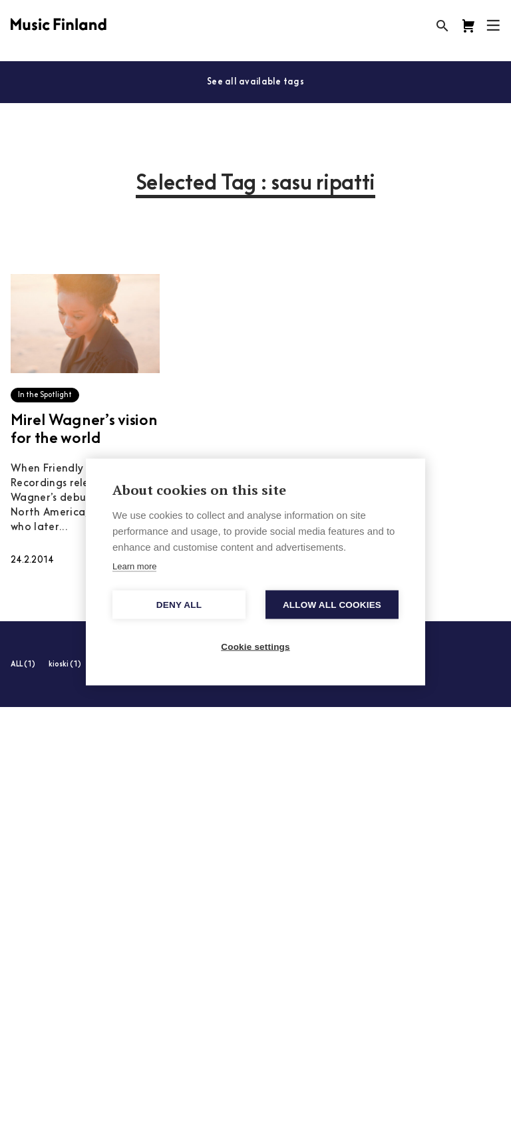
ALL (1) (23, 664)
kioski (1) (65, 664)
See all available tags (255, 82)
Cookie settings (255, 647)
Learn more (134, 566)
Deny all (179, 605)
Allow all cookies (332, 605)
